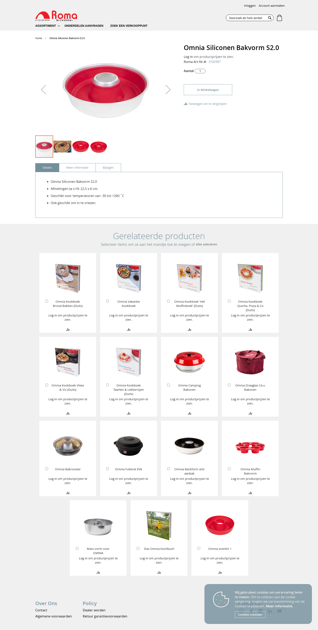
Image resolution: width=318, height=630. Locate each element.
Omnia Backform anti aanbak (189, 471)
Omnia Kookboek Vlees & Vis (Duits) (68, 387)
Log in (188, 56)
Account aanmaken (272, 5)
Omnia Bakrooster (68, 469)
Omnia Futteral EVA (128, 469)
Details (47, 167)
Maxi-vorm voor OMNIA (98, 551)
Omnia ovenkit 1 (220, 549)
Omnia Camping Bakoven (189, 387)
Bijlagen (108, 167)
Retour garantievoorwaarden (105, 616)
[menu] (94, 26)
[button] (43, 89)
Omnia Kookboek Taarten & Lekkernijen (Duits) (128, 389)
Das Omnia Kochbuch (159, 549)
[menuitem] (47, 26)
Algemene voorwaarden (53, 616)
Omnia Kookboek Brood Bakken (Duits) (68, 303)
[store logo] (56, 16)
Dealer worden (94, 610)
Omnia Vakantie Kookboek (128, 303)
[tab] (47, 167)
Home (38, 38)
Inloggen (250, 5)
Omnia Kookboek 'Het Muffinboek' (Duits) (189, 303)
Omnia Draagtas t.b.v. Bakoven (250, 387)
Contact (41, 610)
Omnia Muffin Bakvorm (250, 471)
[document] (270, 604)
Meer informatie (279, 606)
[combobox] (250, 18)
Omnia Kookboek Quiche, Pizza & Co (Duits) (250, 305)
